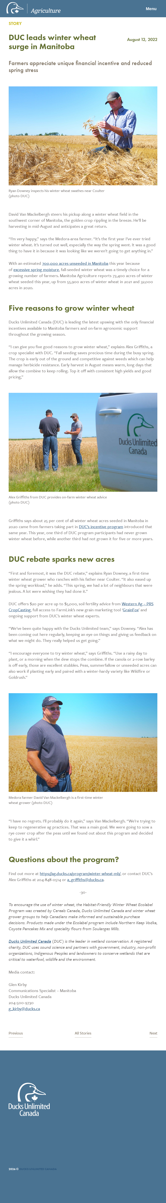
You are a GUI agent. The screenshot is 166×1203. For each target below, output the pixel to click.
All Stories (83, 1033)
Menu (150, 8)
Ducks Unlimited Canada (30, 941)
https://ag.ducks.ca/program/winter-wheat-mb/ (80, 873)
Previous (16, 1033)
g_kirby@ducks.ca (24, 1008)
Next (153, 1033)
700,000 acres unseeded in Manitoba (75, 263)
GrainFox (131, 610)
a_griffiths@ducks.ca (85, 879)
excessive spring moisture (36, 269)
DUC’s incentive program (101, 526)
